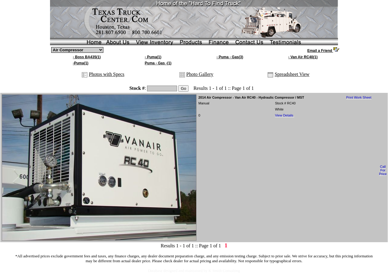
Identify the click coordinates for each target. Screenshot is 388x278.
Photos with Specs (106, 74)
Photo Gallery (199, 74)
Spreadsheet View (292, 74)
